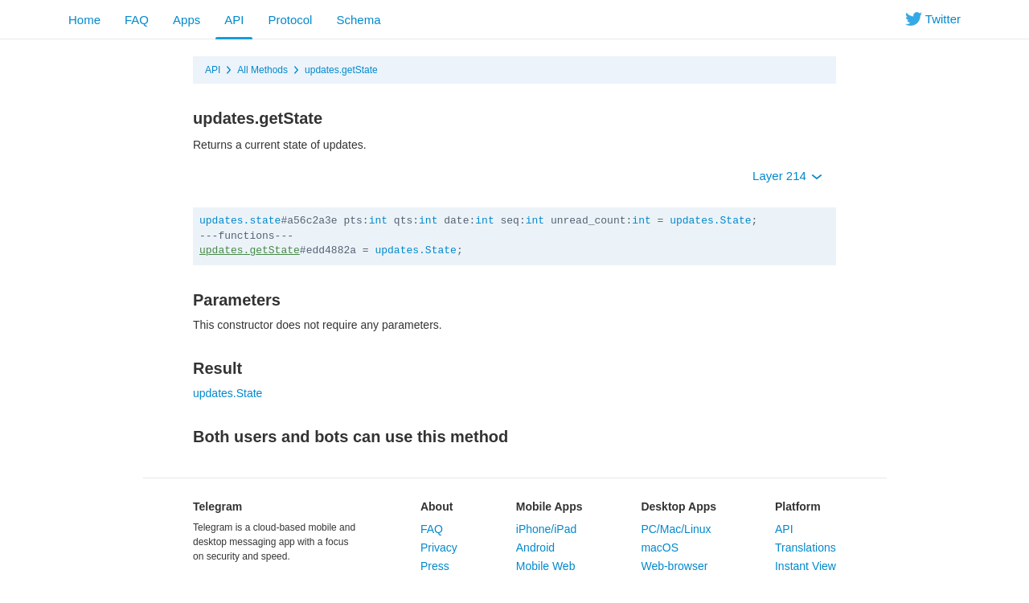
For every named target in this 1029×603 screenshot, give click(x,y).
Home (84, 20)
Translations (805, 547)
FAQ (137, 20)
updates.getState (341, 70)
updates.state (240, 221)
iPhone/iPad (546, 529)
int (378, 221)
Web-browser (674, 566)
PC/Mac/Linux (676, 529)
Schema (358, 20)
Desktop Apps (678, 506)
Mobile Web (546, 566)
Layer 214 (787, 176)
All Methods (262, 70)
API (234, 20)
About (436, 506)
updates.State (710, 221)
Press (434, 566)
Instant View (805, 566)
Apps (186, 20)
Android (535, 547)
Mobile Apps (549, 506)
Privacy (438, 547)
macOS (659, 547)
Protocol (290, 20)
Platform (798, 506)
